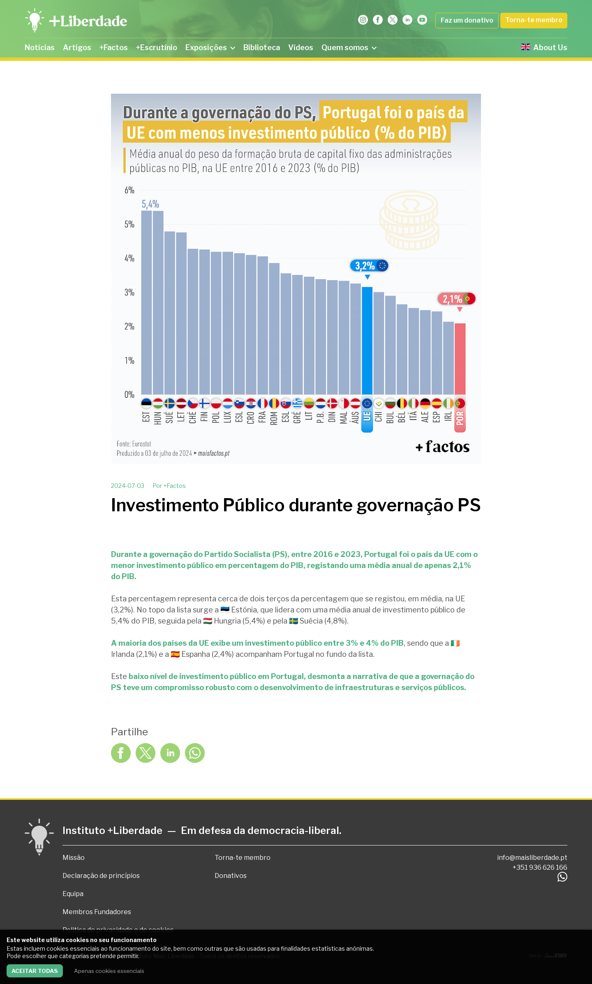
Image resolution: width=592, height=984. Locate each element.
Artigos (77, 47)
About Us (544, 47)
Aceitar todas (35, 971)
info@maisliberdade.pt (532, 858)
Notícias (40, 47)
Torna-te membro (533, 20)
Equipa (72, 894)
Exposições (210, 47)
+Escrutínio (156, 47)
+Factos (113, 47)
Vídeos (300, 47)
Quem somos (349, 47)
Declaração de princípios (101, 876)
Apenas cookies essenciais (109, 971)
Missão (73, 858)
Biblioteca (261, 47)
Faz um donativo (467, 20)
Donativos (231, 876)
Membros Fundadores (96, 912)
